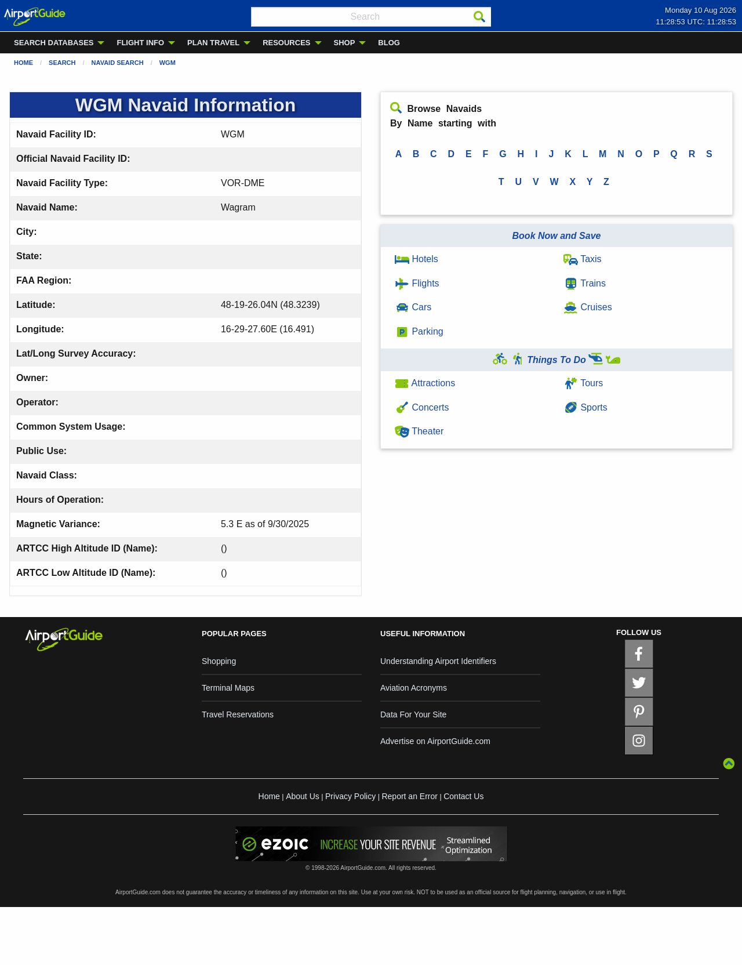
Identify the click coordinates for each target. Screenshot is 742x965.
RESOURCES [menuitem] (286, 42)
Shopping (219, 661)
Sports (585, 407)
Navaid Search (118, 62)
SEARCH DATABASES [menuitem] (53, 42)
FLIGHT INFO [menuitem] (140, 42)
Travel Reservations (238, 714)
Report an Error (409, 796)
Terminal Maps (228, 687)
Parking (419, 331)
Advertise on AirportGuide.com (435, 741)
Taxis (582, 259)
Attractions (425, 383)
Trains (584, 283)
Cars (413, 307)
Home (23, 62)
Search (62, 62)
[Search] (479, 17)
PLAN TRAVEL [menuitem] (213, 42)
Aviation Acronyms (413, 687)
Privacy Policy (350, 796)
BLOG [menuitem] (389, 42)
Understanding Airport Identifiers (438, 661)
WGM (167, 62)
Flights (417, 283)
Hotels (416, 259)
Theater (419, 431)
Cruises (587, 307)
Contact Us (463, 796)
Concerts (422, 407)
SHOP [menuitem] (344, 42)
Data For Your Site (413, 714)
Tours (583, 383)
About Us (302, 796)
